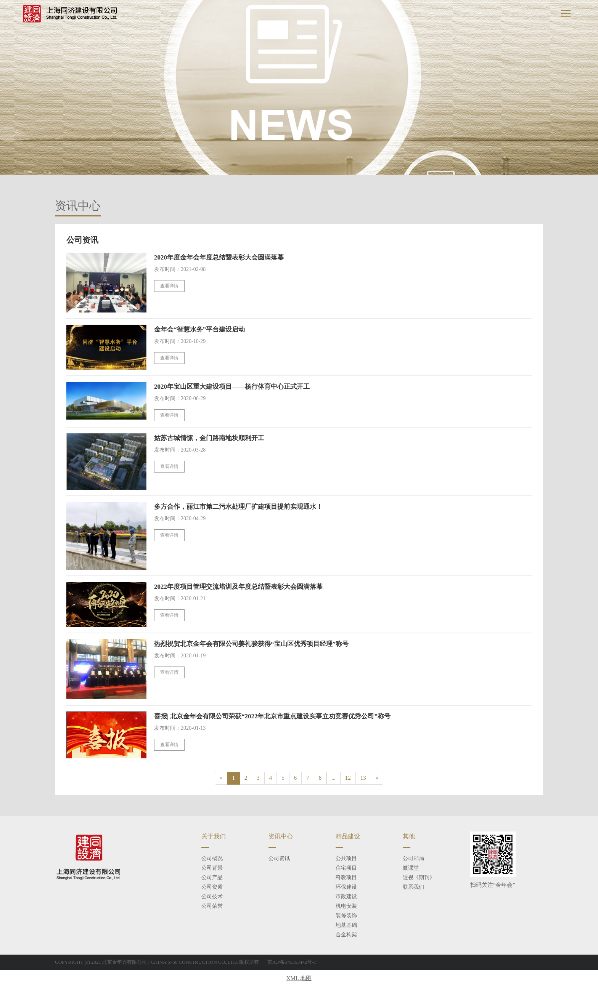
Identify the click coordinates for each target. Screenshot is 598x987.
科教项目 (346, 877)
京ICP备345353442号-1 (292, 962)
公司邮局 (413, 858)
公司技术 (212, 896)
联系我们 (413, 887)
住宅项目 (346, 868)
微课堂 (411, 868)
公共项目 (346, 858)
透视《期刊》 (419, 877)
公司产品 (212, 877)
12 (348, 778)
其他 (409, 836)
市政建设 (346, 896)
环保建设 (346, 887)
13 (363, 778)
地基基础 (346, 925)
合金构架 (346, 934)
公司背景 (212, 868)
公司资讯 (279, 858)
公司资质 (212, 887)
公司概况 (212, 858)
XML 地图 (299, 978)
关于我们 (213, 836)
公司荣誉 (212, 906)
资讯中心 (280, 836)
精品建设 (348, 836)
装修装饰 (346, 915)
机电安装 (346, 906)
